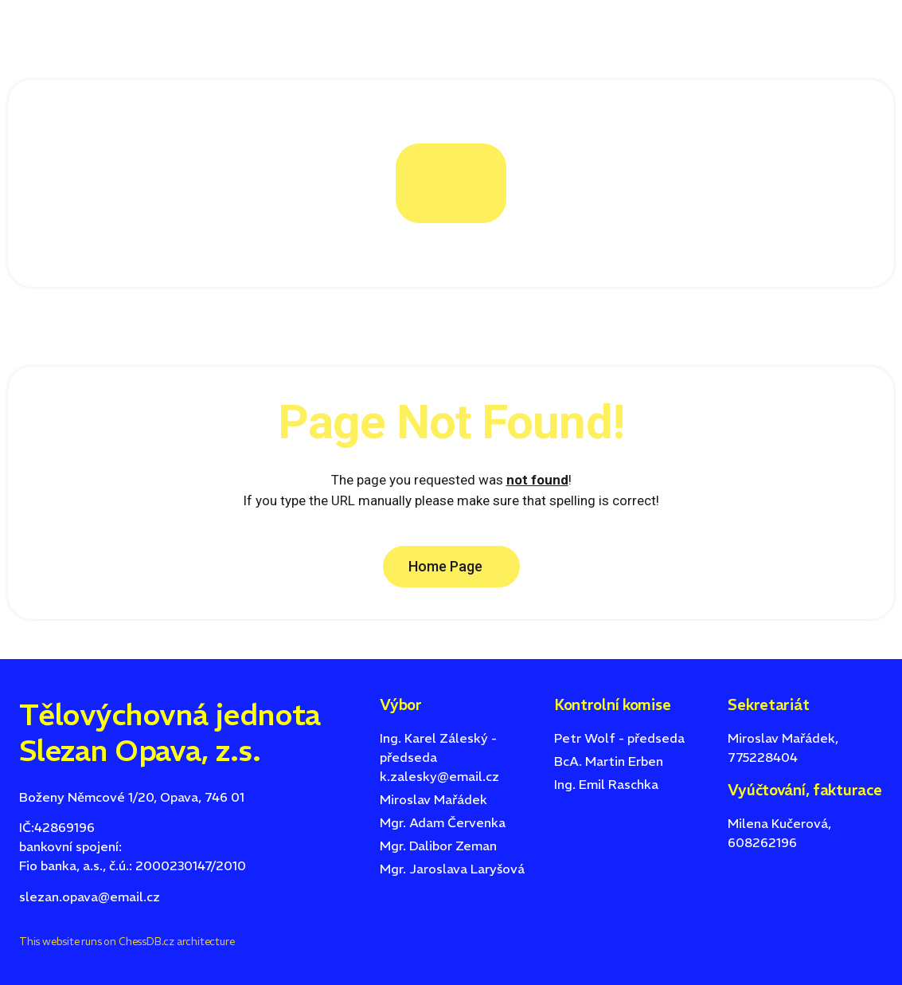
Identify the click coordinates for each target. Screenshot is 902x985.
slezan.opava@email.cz (89, 897)
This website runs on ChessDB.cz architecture (126, 941)
